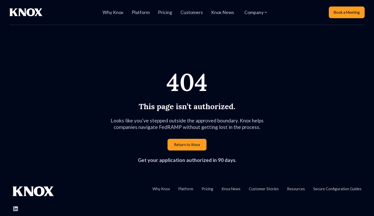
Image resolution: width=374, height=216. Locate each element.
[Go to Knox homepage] (33, 191)
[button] (255, 12)
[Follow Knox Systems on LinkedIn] (15, 209)
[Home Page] (26, 12)
